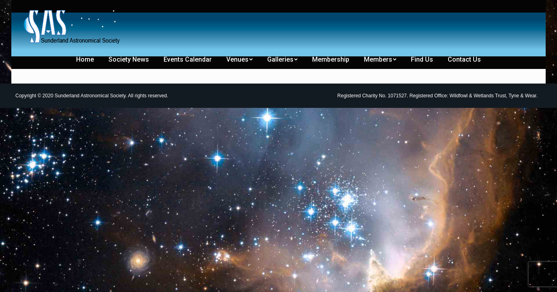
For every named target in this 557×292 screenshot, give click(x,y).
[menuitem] (40, 7)
